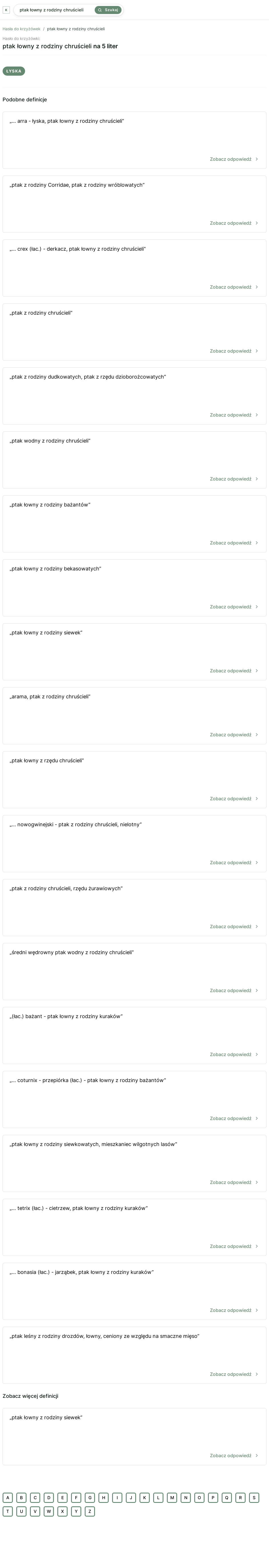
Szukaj (108, 9)
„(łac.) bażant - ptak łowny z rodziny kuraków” (134, 1036)
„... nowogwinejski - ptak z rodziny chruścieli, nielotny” (134, 844)
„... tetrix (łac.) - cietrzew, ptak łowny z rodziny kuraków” (134, 1228)
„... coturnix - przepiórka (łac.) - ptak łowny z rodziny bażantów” (134, 1100)
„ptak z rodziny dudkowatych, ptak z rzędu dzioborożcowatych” (134, 396)
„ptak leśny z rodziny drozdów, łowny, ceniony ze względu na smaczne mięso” (134, 1355)
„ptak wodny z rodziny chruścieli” (134, 460)
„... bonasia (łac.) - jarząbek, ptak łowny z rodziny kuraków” (134, 1291)
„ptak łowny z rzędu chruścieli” (134, 780)
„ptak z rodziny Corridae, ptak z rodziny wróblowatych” (134, 204)
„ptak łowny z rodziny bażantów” (134, 524)
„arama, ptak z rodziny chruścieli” (134, 716)
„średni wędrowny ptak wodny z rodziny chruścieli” (134, 972)
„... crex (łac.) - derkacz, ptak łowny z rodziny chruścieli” (134, 268)
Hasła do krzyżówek (22, 28)
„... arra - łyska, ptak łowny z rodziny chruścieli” (134, 140)
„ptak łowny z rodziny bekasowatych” (134, 588)
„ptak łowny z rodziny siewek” (134, 652)
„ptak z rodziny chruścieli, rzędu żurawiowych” (134, 908)
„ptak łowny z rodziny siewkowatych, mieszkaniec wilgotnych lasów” (134, 1164)
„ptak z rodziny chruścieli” (134, 332)
